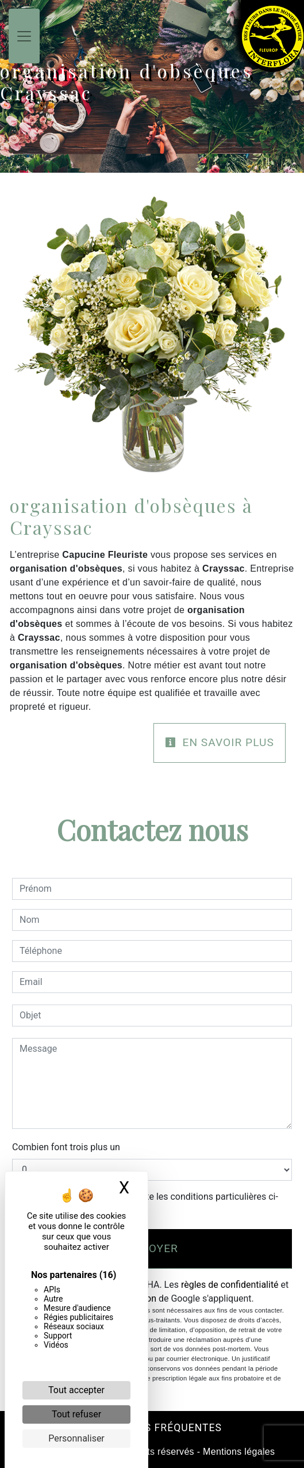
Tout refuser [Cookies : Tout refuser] (76, 1414)
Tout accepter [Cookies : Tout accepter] (76, 1390)
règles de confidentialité (230, 1284)
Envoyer (152, 1248)
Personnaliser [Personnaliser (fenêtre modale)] (76, 1438)
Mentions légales (237, 1451)
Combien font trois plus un (66, 1147)
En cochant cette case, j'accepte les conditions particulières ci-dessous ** (151, 1203)
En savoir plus (219, 742)
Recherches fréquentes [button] (152, 1427)
